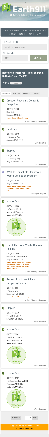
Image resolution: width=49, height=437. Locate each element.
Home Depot (14, 201)
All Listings (6, 93)
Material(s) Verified (15, 215)
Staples (11, 150)
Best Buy (12, 129)
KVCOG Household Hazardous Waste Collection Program (24, 174)
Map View (16, 93)
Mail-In (36, 93)
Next (35, 417)
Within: (12, 83)
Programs (26, 93)
